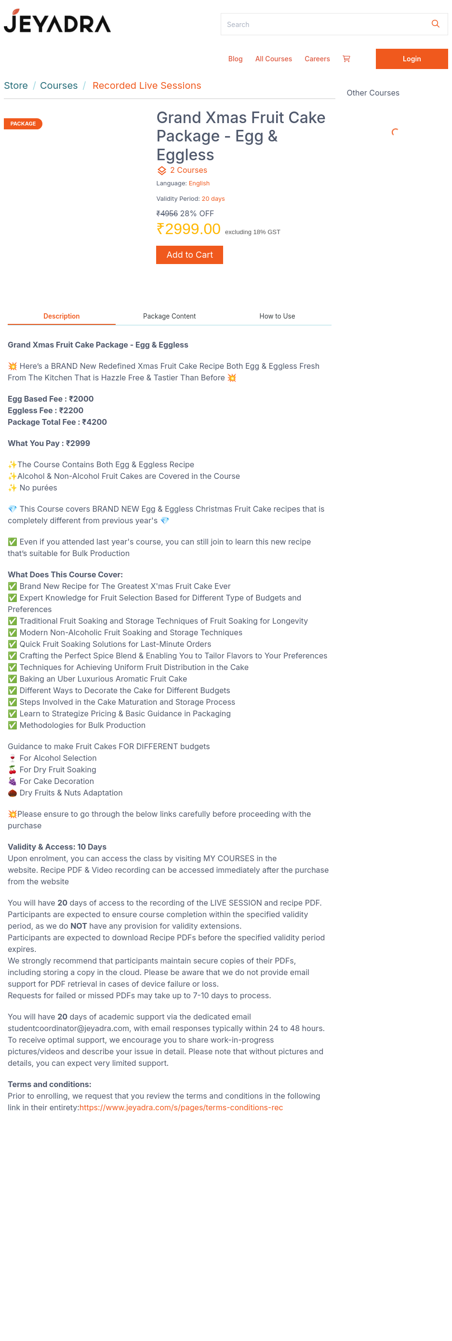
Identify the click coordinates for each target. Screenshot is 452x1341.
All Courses (273, 59)
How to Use (277, 316)
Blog (235, 59)
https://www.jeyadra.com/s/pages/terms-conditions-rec (181, 1107)
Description (61, 316)
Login (412, 59)
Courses (59, 85)
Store (16, 85)
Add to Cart (189, 255)
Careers (317, 59)
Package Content (169, 316)
